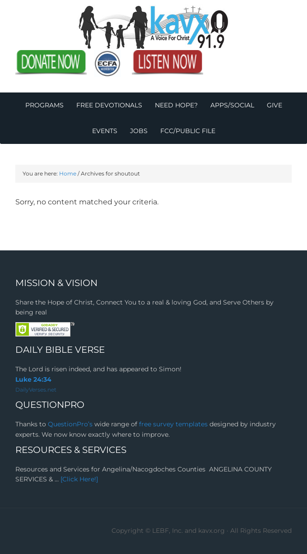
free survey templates (174, 424)
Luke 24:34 (33, 379)
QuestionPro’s (71, 424)
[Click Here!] (79, 479)
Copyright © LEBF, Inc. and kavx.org (169, 530)
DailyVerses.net (35, 389)
